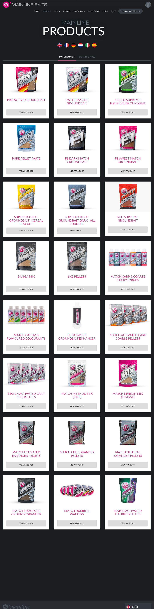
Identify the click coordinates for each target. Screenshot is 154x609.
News (105, 11)
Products (46, 11)
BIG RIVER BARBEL (87, 57)
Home (36, 11)
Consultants (79, 11)
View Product (26, 112)
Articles (66, 11)
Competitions (94, 11)
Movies (57, 11)
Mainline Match (66, 57)
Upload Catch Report (130, 11)
